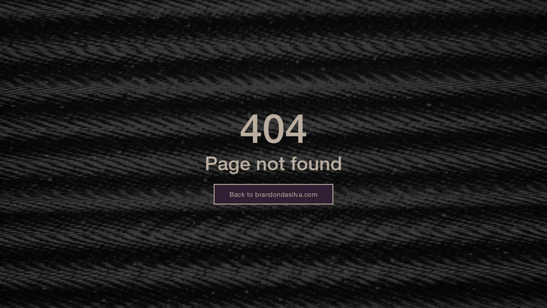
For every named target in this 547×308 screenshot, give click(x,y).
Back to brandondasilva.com (273, 194)
